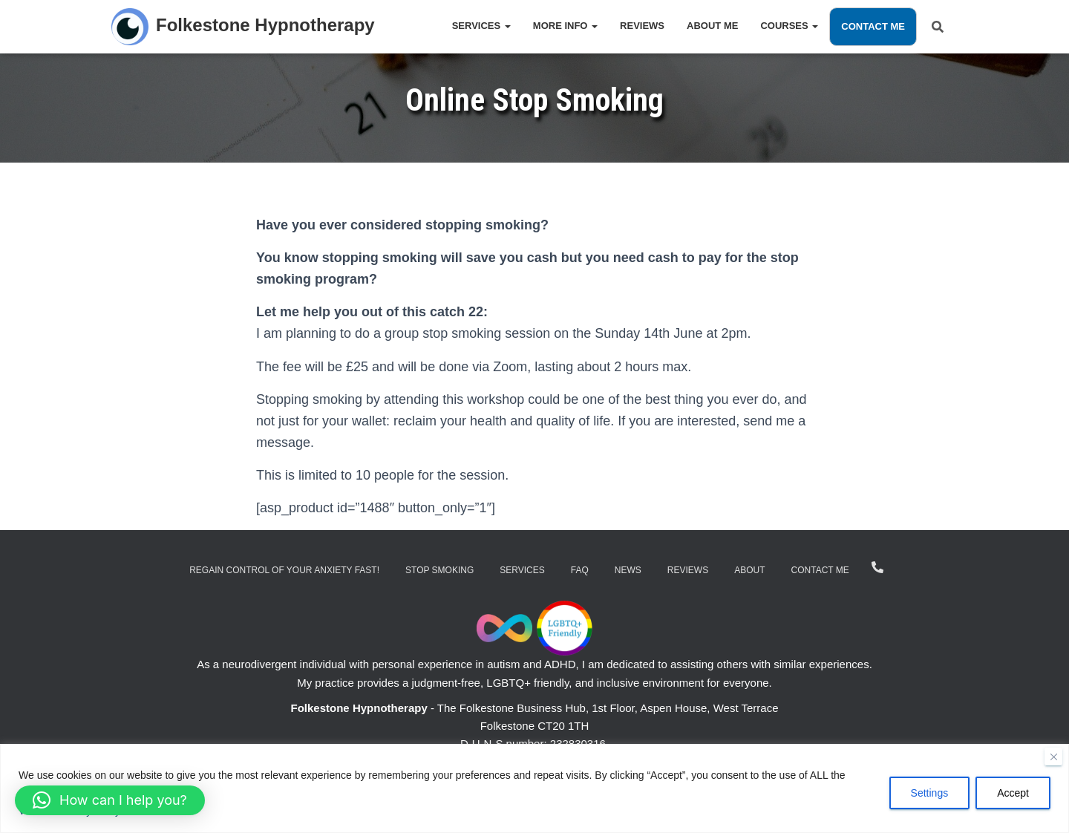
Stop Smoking (439, 570)
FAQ (580, 570)
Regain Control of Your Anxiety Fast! (284, 570)
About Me (712, 25)
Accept (1013, 794)
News (628, 570)
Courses (789, 25)
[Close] (1053, 757)
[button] (110, 800)
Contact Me (873, 26)
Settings (930, 794)
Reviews (642, 25)
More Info (565, 25)
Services (481, 25)
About (749, 570)
